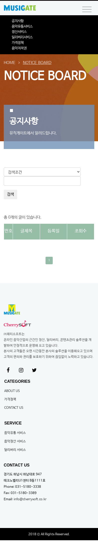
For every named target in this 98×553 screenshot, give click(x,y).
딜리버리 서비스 (15, 450)
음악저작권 (19, 48)
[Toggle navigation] (87, 10)
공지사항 (18, 21)
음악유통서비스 (22, 26)
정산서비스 (19, 32)
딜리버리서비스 (22, 37)
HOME (9, 62)
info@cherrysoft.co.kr (30, 499)
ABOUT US (12, 391)
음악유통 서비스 (15, 433)
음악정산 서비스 (15, 441)
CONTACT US (13, 408)
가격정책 (18, 43)
